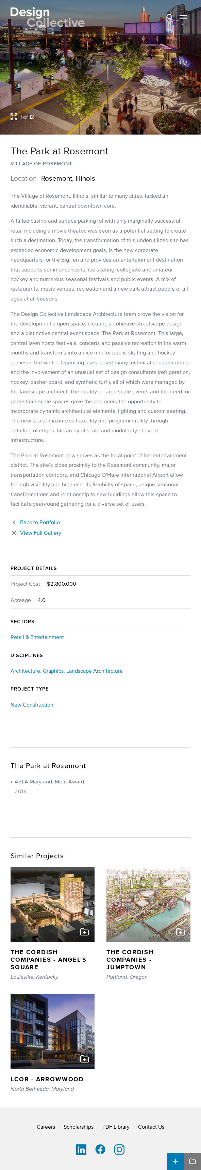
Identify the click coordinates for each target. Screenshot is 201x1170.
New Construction (32, 704)
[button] (183, 17)
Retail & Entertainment (37, 637)
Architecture (25, 671)
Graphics (53, 671)
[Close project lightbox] (36, 533)
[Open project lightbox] (100, 116)
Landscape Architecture (94, 671)
